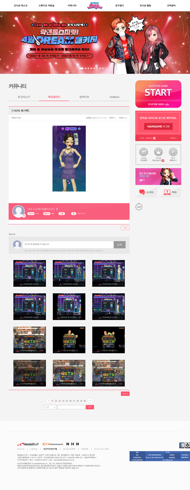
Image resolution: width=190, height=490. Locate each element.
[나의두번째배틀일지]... (31, 350)
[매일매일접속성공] (31, 284)
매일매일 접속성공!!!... (70, 317)
